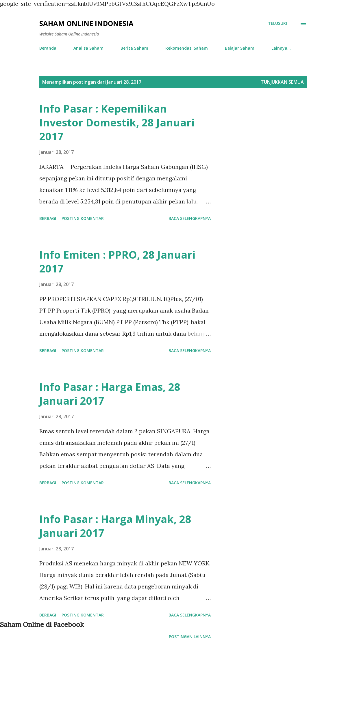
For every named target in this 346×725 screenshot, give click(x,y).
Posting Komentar (83, 218)
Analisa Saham (88, 48)
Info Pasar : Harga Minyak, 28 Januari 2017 (115, 526)
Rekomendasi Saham (186, 48)
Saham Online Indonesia (86, 23)
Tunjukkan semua (282, 82)
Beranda (47, 48)
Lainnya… (281, 48)
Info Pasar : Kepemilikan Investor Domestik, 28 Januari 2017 (117, 122)
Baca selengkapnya (190, 218)
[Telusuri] (277, 23)
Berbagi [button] (47, 218)
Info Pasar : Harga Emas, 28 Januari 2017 (109, 394)
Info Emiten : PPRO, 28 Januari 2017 (117, 262)
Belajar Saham (239, 48)
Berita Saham (134, 48)
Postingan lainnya (190, 636)
